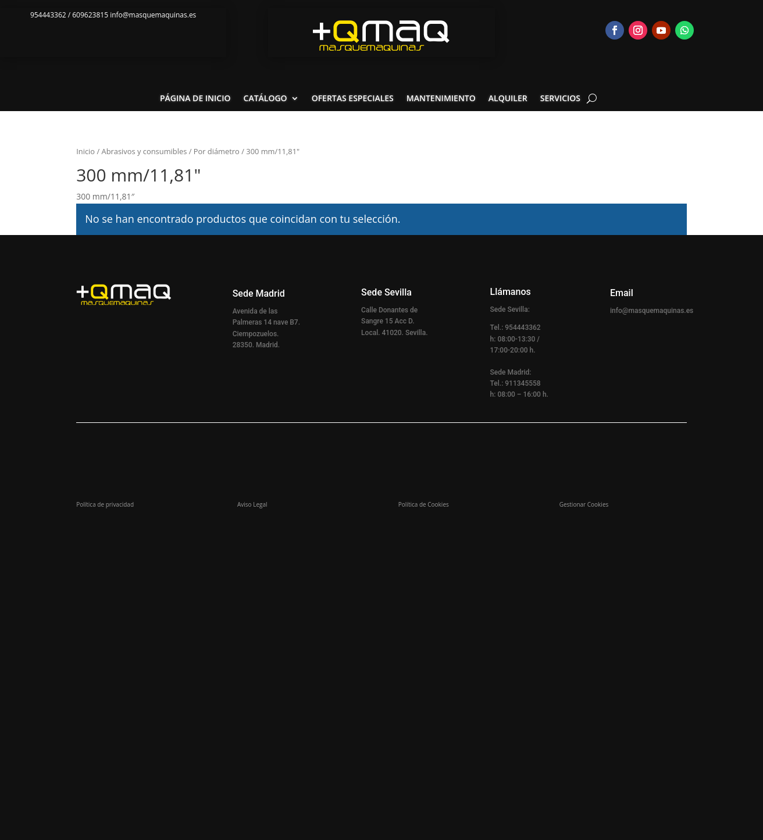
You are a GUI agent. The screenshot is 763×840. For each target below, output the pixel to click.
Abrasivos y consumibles (144, 151)
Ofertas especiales (353, 99)
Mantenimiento (441, 99)
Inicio (85, 151)
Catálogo (265, 99)
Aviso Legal (252, 504)
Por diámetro (217, 151)
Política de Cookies (423, 504)
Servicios (560, 99)
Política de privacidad (105, 504)
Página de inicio (195, 99)
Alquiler (508, 99)
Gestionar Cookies (584, 504)
